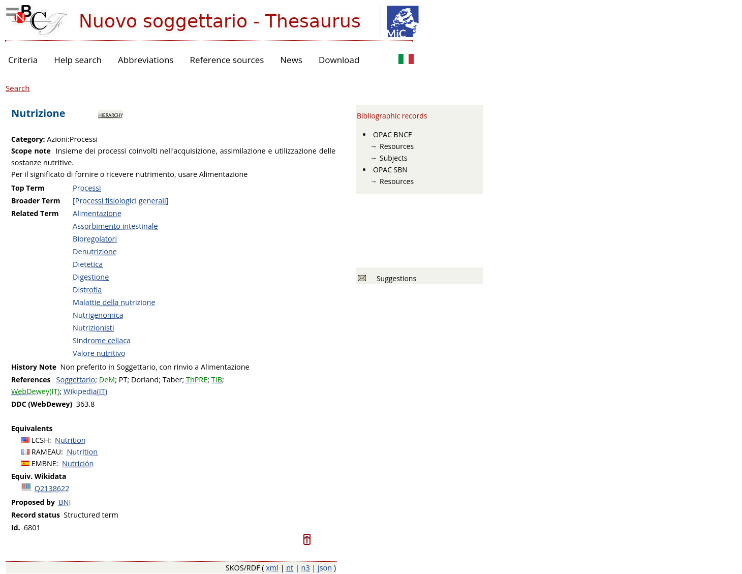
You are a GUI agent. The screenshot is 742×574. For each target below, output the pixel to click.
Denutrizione (95, 251)
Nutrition (70, 440)
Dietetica (88, 264)
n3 (305, 567)
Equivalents (31, 428)
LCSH (40, 440)
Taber (172, 379)
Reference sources (227, 60)
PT (123, 379)
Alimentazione (97, 213)
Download (339, 60)
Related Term (35, 213)
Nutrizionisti (93, 328)
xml (272, 567)
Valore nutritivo (99, 353)
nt (289, 567)
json (325, 567)
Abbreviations (145, 60)
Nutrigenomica (98, 315)
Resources (397, 146)
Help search (78, 60)
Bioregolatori (95, 239)
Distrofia (87, 289)
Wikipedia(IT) (85, 391)
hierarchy (110, 114)
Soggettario (76, 379)
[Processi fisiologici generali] (120, 200)
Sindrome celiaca (102, 340)
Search (18, 88)
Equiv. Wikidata (38, 476)
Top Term (28, 188)
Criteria (23, 60)
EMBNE (44, 463)
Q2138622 (52, 488)
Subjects (394, 158)
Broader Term (35, 200)
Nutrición (78, 463)
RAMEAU (46, 452)
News (291, 60)
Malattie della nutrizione (114, 302)
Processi (87, 188)
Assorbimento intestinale (115, 226)
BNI (64, 502)
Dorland (145, 379)
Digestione (91, 277)
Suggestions (394, 278)
